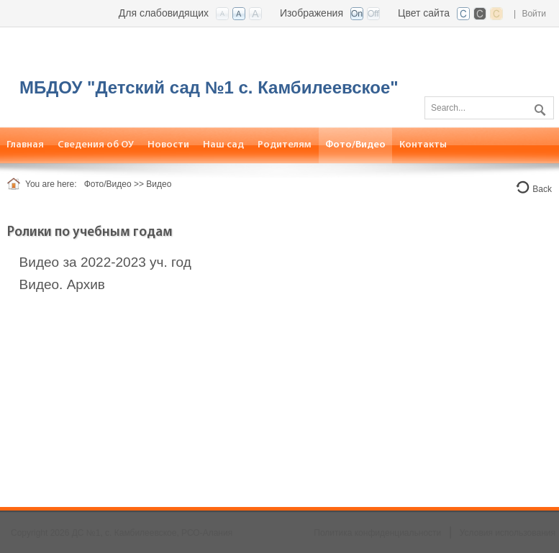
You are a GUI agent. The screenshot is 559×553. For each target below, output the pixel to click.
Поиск (538, 107)
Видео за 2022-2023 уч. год (105, 262)
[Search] (489, 107)
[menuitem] (96, 145)
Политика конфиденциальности (377, 533)
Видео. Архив (62, 284)
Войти (534, 14)
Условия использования (507, 533)
